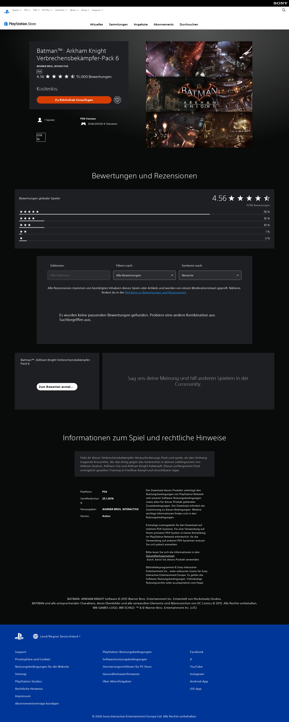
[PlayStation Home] (7, 10)
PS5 (26, 10)
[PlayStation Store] (21, 20)
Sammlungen (118, 21)
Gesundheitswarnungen (160, 552)
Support (96, 10)
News (73, 10)
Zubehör (60, 10)
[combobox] (79, 271)
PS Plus (46, 10)
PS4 (35, 10)
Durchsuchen (189, 21)
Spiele (15, 10)
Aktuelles (96, 21)
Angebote (141, 21)
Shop (84, 10)
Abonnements (164, 21)
